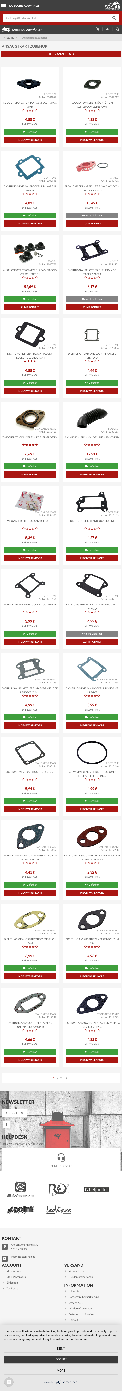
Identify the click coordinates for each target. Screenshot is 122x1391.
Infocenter (72, 1291)
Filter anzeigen (61, 54)
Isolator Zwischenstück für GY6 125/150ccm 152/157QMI (92, 104)
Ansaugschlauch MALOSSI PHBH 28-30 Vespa (92, 437)
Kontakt (71, 1320)
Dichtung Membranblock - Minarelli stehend (92, 355)
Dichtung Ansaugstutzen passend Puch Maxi (30, 941)
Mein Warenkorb (14, 1276)
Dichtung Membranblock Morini (92, 520)
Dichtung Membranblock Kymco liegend (30, 604)
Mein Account (12, 1271)
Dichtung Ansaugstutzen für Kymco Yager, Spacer (92, 272)
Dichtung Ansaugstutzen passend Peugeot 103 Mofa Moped (92, 857)
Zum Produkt (92, 223)
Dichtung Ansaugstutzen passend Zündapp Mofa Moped (30, 1024)
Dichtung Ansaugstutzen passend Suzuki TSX (92, 941)
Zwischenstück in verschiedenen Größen (29, 437)
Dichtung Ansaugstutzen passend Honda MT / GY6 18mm (30, 857)
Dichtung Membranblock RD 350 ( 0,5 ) (29, 771)
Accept (61, 1359)
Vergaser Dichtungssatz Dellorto (30, 520)
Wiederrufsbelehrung (78, 1308)
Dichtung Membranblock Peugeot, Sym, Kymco (92, 606)
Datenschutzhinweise (79, 1314)
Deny (61, 1348)
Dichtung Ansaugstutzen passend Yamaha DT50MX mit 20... (92, 1024)
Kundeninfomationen (78, 1276)
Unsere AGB (73, 1302)
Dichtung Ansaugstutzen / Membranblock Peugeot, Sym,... (30, 690)
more (61, 1370)
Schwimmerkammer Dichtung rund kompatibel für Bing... (92, 773)
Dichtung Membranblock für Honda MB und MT (92, 690)
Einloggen (10, 1282)
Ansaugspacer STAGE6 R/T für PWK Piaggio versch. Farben (30, 272)
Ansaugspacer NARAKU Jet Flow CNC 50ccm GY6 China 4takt (92, 188)
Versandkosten (75, 1271)
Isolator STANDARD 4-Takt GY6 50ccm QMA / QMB (30, 104)
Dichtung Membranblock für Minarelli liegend (30, 188)
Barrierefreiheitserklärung (81, 1296)
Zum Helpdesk (61, 1159)
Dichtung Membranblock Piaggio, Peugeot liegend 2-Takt (30, 355)
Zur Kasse (10, 1288)
